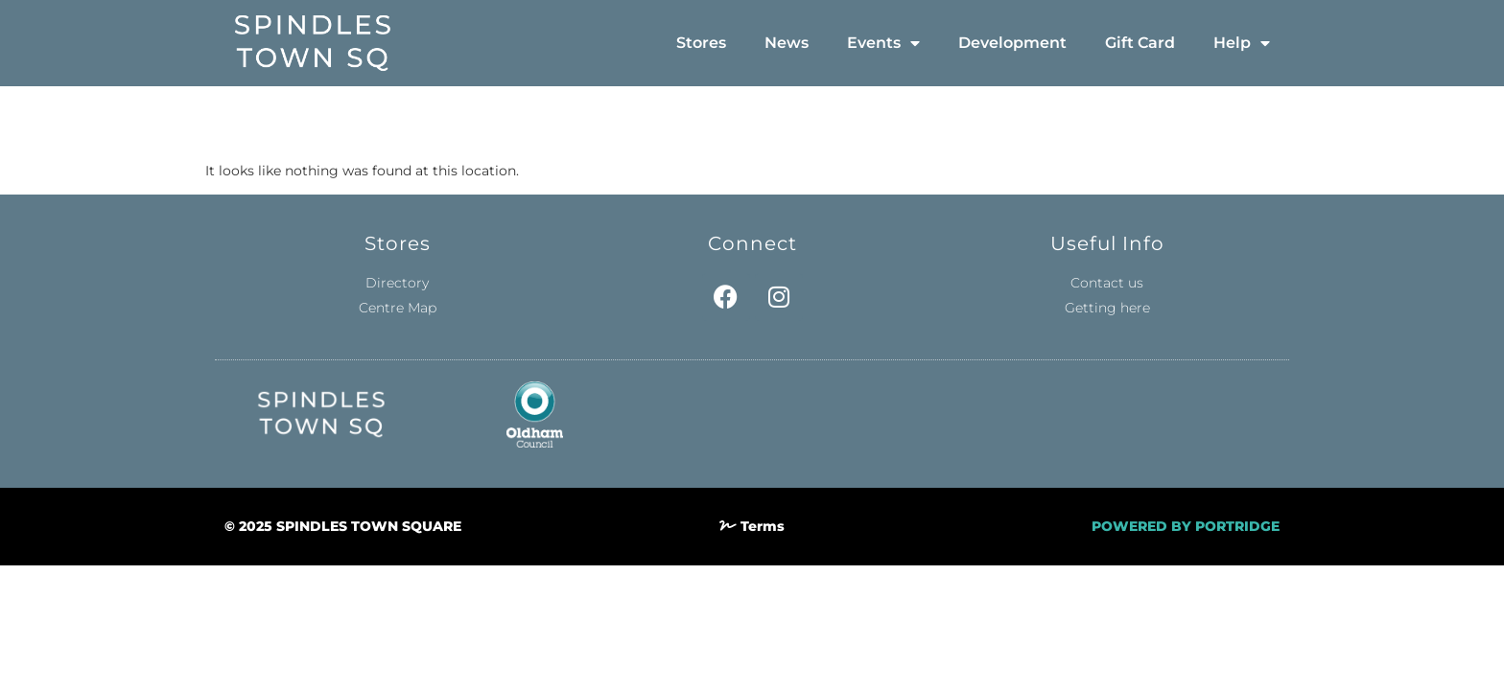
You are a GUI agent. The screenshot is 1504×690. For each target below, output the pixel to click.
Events (883, 43)
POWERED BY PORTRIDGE (1186, 526)
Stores (701, 43)
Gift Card (1140, 43)
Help (1241, 43)
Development (1012, 43)
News (786, 43)
